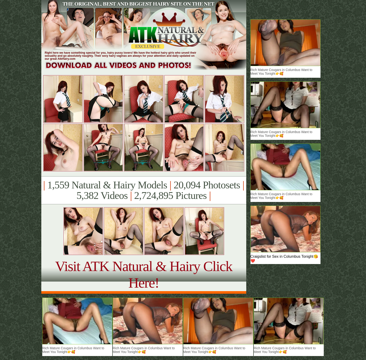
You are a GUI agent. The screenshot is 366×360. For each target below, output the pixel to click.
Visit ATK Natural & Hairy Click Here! (143, 274)
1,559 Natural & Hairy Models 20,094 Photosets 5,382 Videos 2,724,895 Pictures (143, 190)
